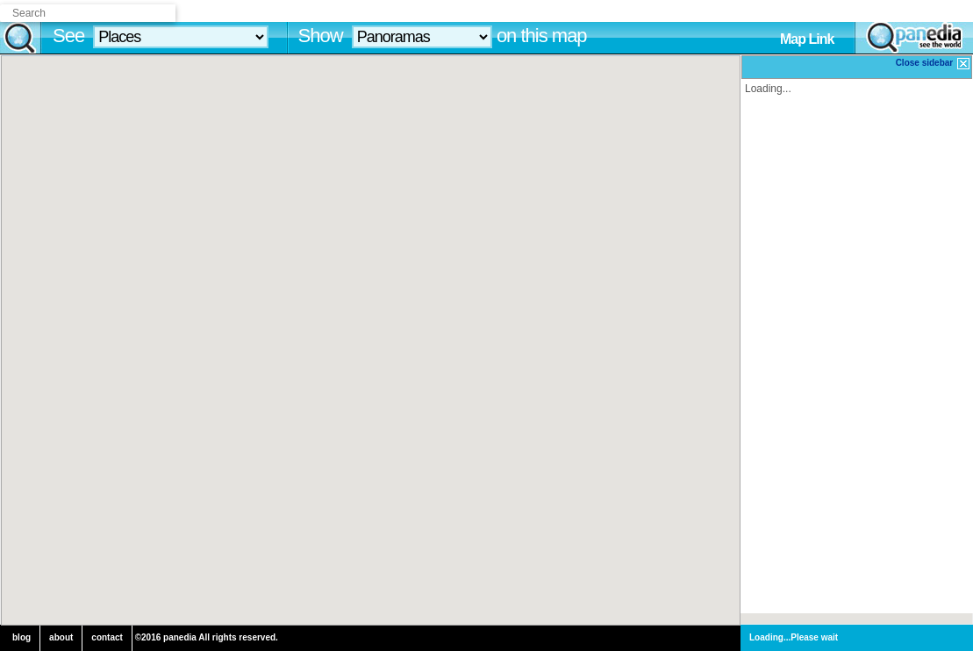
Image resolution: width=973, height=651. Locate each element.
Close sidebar (933, 63)
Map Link (806, 39)
